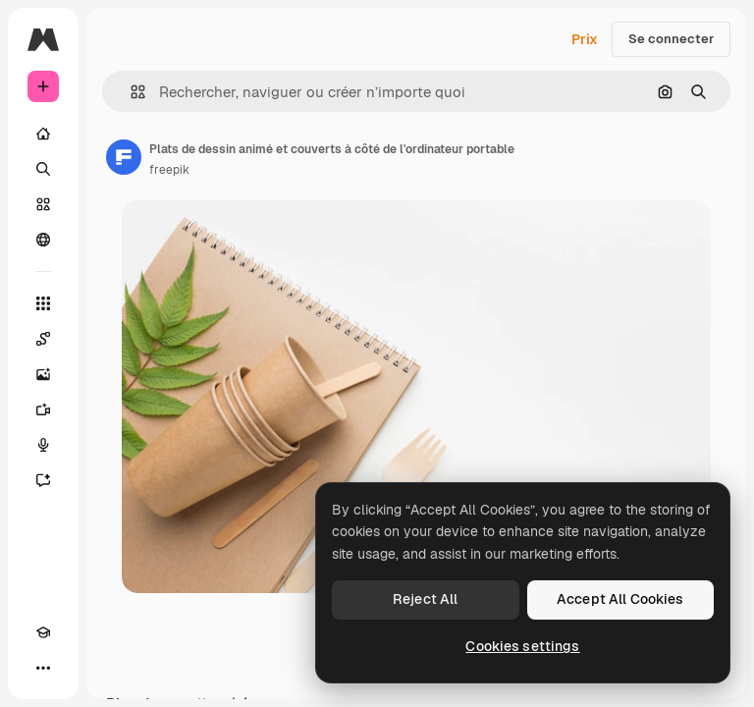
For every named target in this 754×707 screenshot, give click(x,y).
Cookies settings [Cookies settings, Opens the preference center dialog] (522, 646)
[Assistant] (43, 480)
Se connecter (671, 38)
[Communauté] (43, 239)
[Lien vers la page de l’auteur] (123, 157)
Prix (584, 39)
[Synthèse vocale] (43, 445)
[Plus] (43, 667)
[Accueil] (43, 133)
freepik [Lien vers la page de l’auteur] (169, 170)
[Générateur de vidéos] (43, 409)
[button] (130, 91)
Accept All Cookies (620, 599)
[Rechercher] (43, 169)
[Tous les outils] (43, 303)
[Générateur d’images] (43, 374)
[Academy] (43, 632)
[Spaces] (43, 338)
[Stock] (43, 204)
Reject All (425, 599)
